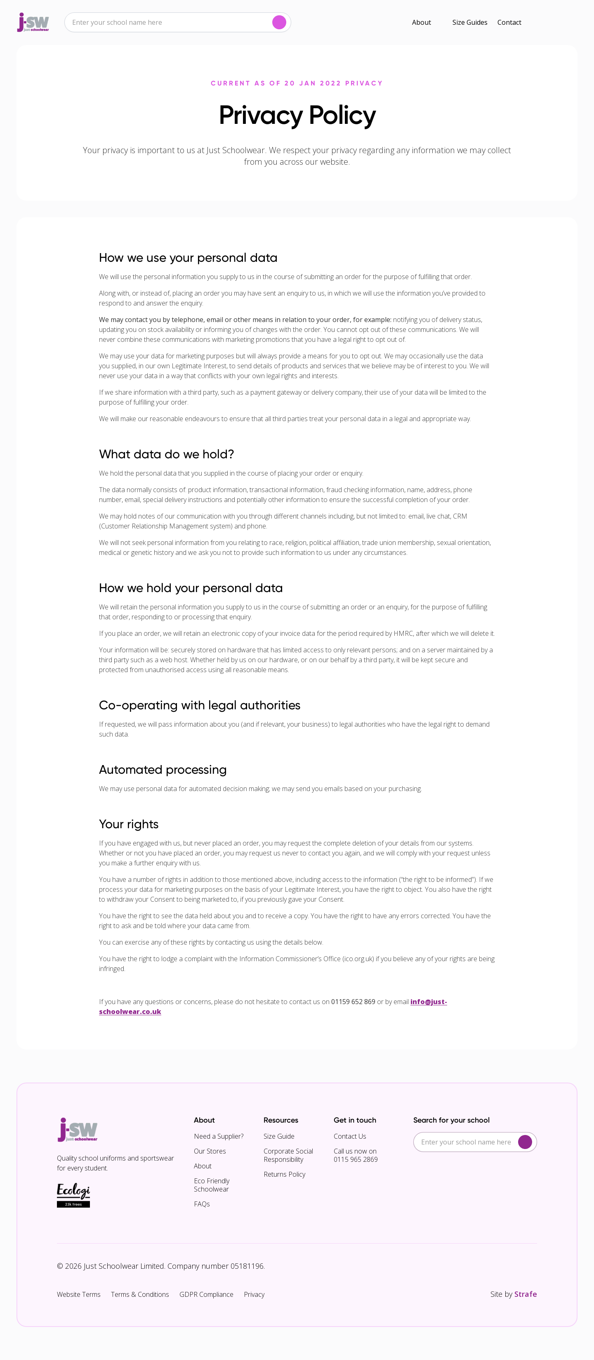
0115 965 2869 (356, 1159)
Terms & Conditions (140, 1294)
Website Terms (79, 1294)
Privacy (254, 1294)
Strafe (525, 1294)
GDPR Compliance (206, 1294)
